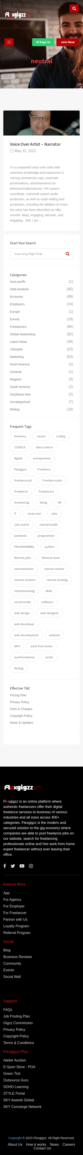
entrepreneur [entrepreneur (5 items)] (42, 458)
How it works (36, 1144)
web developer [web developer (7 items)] (24, 624)
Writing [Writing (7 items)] (18, 668)
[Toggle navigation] (9, 42)
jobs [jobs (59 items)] (54, 513)
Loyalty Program (16, 926)
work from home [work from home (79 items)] (41, 646)
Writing (14, 409)
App (6, 893)
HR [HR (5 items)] (59, 502)
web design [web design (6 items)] (22, 613)
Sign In (43, 42)
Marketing (16, 356)
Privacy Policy (19, 702)
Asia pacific (18, 281)
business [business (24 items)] (20, 436)
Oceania (15, 371)
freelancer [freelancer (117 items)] (21, 491)
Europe (15, 311)
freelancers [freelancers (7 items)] (46, 491)
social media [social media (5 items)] (22, 602)
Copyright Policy (21, 716)
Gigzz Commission (18, 1023)
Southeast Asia (20, 394)
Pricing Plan (18, 695)
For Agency (12, 899)
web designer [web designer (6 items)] (49, 613)
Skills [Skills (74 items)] (48, 591)
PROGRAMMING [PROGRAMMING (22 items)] (24, 547)
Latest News (18, 341)
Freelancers (18, 326)
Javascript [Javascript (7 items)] (34, 513)
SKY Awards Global (18, 1100)
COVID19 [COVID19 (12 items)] (19, 447)
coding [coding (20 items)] (60, 436)
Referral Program (17, 933)
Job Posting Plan (16, 1016)
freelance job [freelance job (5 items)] (23, 480)
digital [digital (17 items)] (18, 458)
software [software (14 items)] (47, 602)
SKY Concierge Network (22, 1107)
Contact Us (42, 1148)
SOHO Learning (16, 1087)
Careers (69, 1144)
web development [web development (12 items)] (26, 635)
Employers (17, 304)
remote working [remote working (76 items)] (57, 580)
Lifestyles (16, 349)
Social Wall (12, 977)
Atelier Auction (14, 1060)
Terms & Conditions (18, 1043)
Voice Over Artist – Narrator (35, 144)
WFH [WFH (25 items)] (17, 646)
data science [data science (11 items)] (44, 447)
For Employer (14, 906)
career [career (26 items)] (41, 436)
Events (14, 319)
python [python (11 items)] (49, 547)
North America (20, 364)
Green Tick (11, 1073)
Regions (15, 379)
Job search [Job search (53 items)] (21, 525)
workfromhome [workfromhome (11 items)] (24, 657)
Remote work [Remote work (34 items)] (51, 558)
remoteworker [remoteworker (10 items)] (24, 569)
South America (20, 386)
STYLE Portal (14, 1093)
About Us (15, 1144)
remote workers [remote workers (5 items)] (25, 580)
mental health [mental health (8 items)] (49, 525)
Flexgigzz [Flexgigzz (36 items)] (20, 469)
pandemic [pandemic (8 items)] (20, 536)
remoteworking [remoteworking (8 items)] (24, 591)
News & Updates (21, 722)
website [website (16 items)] (54, 635)
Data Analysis (19, 289)
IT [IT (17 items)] (15, 513)
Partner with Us (15, 919)
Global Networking (22, 334)
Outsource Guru (16, 1080)
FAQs (7, 1010)
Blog (6, 950)
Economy (16, 296)
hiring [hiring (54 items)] (43, 502)
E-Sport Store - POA (19, 1067)
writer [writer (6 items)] (49, 657)
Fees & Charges (21, 709)
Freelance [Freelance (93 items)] (44, 469)
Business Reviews (17, 957)
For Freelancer (15, 913)
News (54, 1144)
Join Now (68, 42)
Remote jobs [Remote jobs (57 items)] (22, 558)
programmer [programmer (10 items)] (46, 536)
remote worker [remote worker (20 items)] (54, 569)
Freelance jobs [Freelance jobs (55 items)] (52, 480)
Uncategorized (20, 401)
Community (12, 963)
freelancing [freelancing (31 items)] (21, 502)
